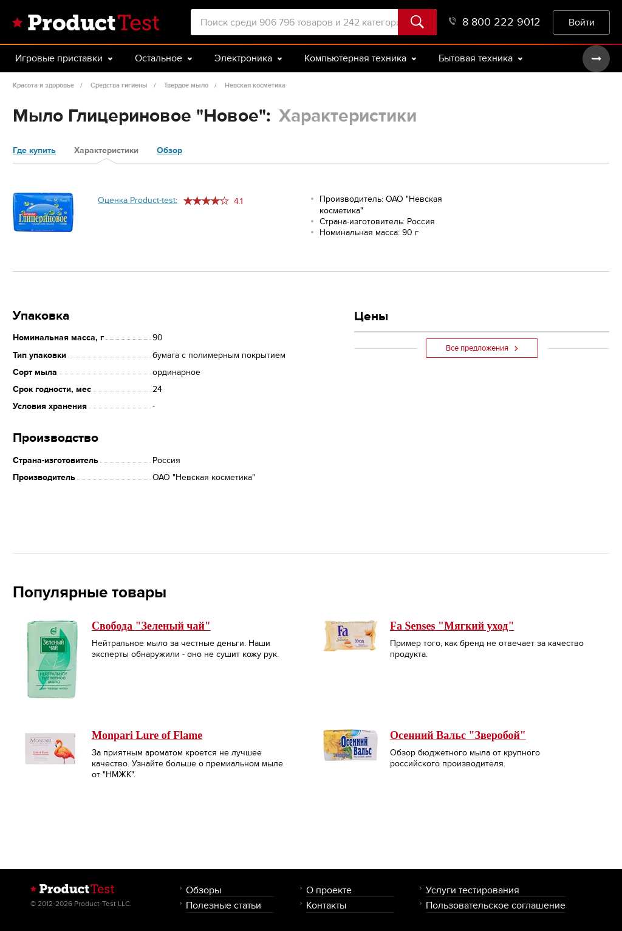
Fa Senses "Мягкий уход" (452, 626)
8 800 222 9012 (495, 22)
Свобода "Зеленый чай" (151, 626)
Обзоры (203, 890)
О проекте (329, 890)
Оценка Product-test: (137, 200)
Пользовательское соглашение (496, 905)
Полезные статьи (223, 905)
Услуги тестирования (472, 890)
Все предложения (482, 348)
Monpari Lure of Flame (147, 735)
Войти (582, 22)
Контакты (326, 905)
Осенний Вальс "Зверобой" (458, 735)
